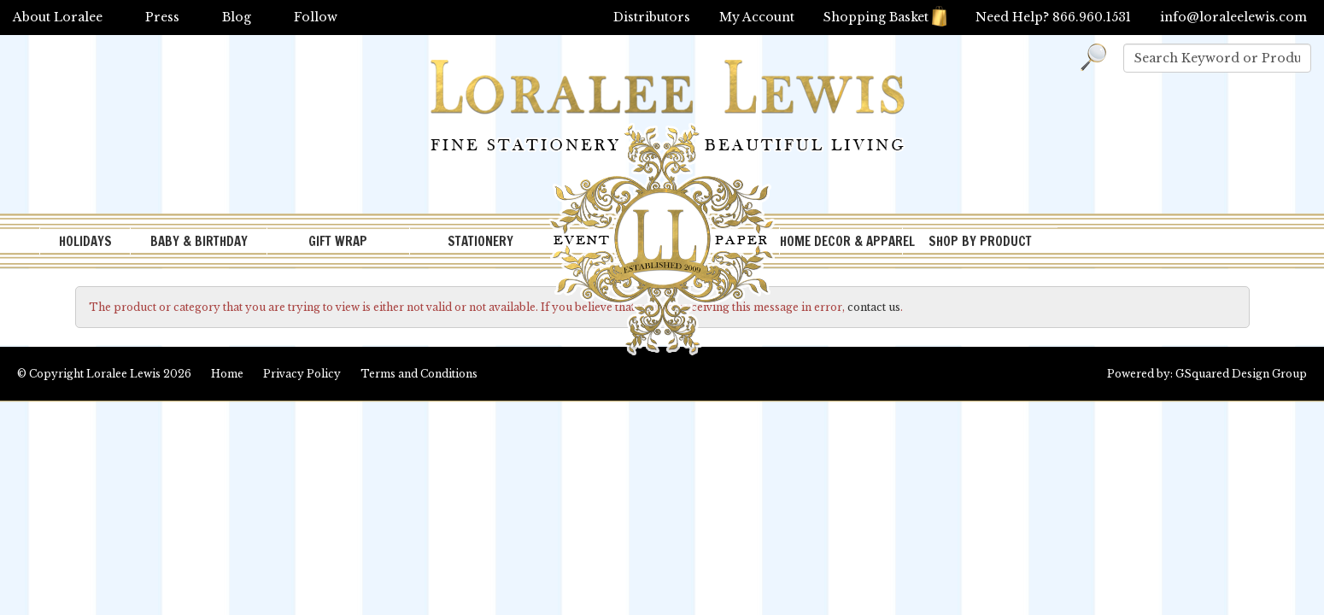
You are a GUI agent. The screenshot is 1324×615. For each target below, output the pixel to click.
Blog (236, 17)
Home (227, 373)
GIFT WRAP (337, 241)
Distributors (651, 17)
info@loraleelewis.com (1233, 17)
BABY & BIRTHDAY (199, 241)
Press (162, 17)
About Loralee (58, 17)
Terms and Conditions (418, 373)
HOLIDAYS (85, 241)
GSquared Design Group (1241, 373)
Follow (315, 17)
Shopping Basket (884, 17)
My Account (756, 17)
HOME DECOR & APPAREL (841, 241)
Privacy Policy (302, 373)
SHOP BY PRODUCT (980, 241)
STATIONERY (480, 241)
